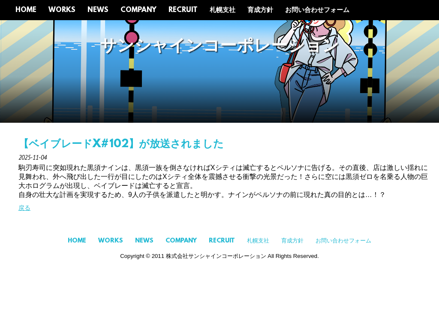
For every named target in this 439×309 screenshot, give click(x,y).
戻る (24, 207)
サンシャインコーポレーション (219, 46)
